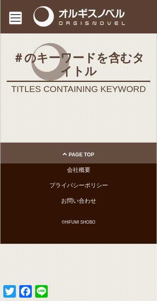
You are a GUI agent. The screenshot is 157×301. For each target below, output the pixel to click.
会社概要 (78, 169)
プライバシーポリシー (78, 185)
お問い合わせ (78, 200)
